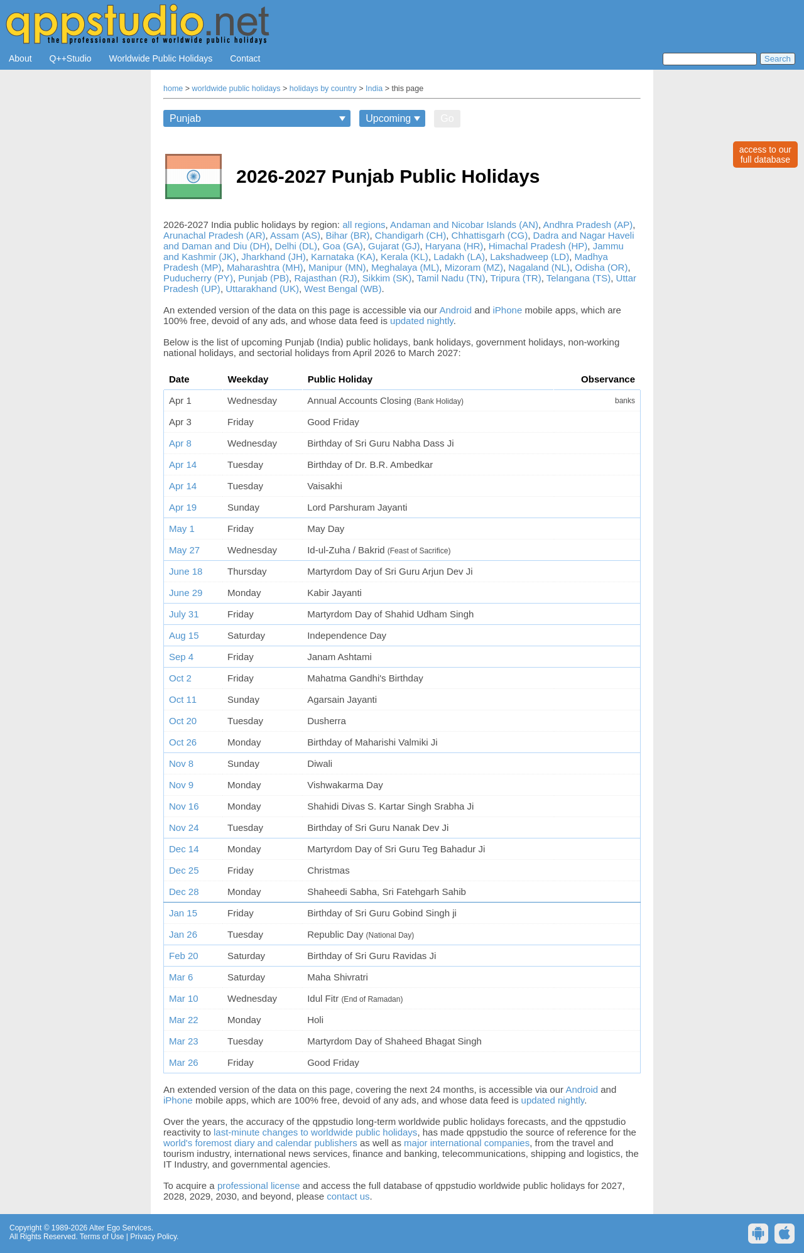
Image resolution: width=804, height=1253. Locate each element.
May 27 (184, 550)
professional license (258, 1185)
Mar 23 (183, 1041)
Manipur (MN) (337, 267)
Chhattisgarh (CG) (490, 235)
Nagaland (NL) (539, 267)
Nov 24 (184, 827)
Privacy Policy (153, 1236)
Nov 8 (181, 763)
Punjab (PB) (263, 278)
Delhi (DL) (296, 246)
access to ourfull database (765, 154)
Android (455, 310)
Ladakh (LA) (459, 256)
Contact (245, 58)
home (173, 88)
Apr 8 (180, 443)
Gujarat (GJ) (394, 246)
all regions (363, 224)
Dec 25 (184, 870)
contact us (348, 1196)
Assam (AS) (295, 235)
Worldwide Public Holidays (161, 58)
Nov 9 (181, 784)
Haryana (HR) (454, 246)
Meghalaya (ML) (405, 267)
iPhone (508, 310)
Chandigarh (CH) (410, 235)
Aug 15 (184, 635)
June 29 (185, 592)
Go (447, 118)
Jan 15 (183, 913)
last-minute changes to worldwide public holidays (315, 1132)
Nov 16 (184, 806)
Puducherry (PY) (198, 278)
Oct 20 (183, 720)
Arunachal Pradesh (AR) (214, 235)
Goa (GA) (342, 246)
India (374, 88)
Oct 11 (183, 699)
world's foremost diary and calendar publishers (260, 1142)
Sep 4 (181, 656)
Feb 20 (183, 955)
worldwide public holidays (236, 88)
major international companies (467, 1142)
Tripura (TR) (516, 278)
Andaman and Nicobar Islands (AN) (464, 224)
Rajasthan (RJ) (325, 278)
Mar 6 (181, 977)
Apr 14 (183, 464)
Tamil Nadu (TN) (450, 278)
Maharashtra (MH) (265, 267)
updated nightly (422, 320)
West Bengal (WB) (342, 288)
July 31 (184, 614)
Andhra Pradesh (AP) (588, 224)
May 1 (182, 528)
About (20, 58)
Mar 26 (183, 1062)
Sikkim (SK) (386, 278)
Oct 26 (183, 742)
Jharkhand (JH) (273, 256)
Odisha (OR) (601, 267)
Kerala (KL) (404, 256)
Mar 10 (183, 998)
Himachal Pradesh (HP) (538, 246)
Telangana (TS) (578, 278)
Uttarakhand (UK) (262, 288)
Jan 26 (183, 934)
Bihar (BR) (347, 235)
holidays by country (323, 88)
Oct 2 (180, 678)
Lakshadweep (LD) (529, 256)
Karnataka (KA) (343, 256)
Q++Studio (71, 58)
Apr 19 (183, 507)
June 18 (185, 571)
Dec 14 (184, 848)
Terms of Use (102, 1236)
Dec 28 (184, 891)
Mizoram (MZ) (474, 267)
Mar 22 (183, 1019)
